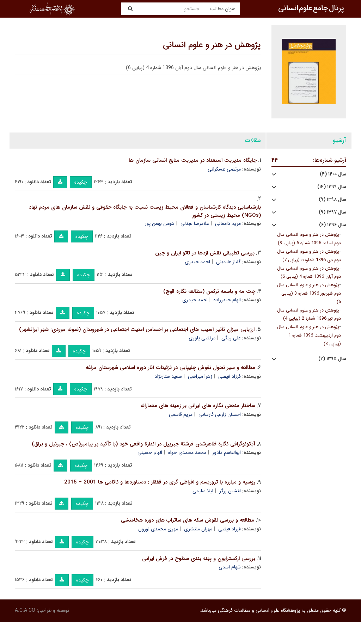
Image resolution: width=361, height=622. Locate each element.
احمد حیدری (197, 262)
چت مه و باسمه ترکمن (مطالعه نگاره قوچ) (209, 291)
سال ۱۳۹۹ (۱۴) (331, 187)
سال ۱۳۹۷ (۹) (332, 212)
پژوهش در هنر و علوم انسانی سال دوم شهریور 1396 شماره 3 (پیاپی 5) (309, 294)
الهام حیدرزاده (227, 300)
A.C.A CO (25, 610)
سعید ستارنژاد (168, 376)
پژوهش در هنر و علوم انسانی (212, 45)
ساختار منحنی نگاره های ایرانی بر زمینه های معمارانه (197, 405)
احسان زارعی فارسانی (219, 414)
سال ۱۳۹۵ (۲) (332, 359)
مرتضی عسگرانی (224, 169)
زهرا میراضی (200, 376)
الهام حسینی (149, 452)
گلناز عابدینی (228, 262)
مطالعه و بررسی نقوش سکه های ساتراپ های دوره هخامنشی (187, 520)
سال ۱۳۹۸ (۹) (332, 199)
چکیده (80, 182)
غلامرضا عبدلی (194, 223)
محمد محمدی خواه (187, 452)
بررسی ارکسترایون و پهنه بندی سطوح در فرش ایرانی (198, 558)
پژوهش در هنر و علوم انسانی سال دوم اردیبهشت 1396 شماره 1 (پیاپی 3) (309, 335)
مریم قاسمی (180, 414)
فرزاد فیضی (229, 376)
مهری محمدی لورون (158, 529)
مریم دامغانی (228, 223)
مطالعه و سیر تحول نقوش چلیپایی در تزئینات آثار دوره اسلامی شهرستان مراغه (170, 367)
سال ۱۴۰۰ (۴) (333, 174)
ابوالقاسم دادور (226, 452)
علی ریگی (231, 338)
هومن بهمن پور (160, 223)
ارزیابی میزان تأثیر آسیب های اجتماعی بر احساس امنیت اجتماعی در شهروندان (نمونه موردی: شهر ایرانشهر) (137, 329)
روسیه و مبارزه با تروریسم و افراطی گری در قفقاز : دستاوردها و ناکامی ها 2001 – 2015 (159, 482)
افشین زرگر (230, 491)
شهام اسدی (230, 567)
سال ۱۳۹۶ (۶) (332, 225)
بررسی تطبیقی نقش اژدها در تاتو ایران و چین (205, 253)
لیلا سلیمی (202, 491)
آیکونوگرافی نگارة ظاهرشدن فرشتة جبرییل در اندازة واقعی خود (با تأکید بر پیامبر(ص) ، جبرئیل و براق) (143, 444)
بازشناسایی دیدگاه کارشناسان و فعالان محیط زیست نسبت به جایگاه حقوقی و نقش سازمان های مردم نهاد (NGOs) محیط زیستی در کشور (145, 211)
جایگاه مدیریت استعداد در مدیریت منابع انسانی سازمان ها (193, 160)
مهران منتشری (198, 529)
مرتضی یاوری (202, 338)
